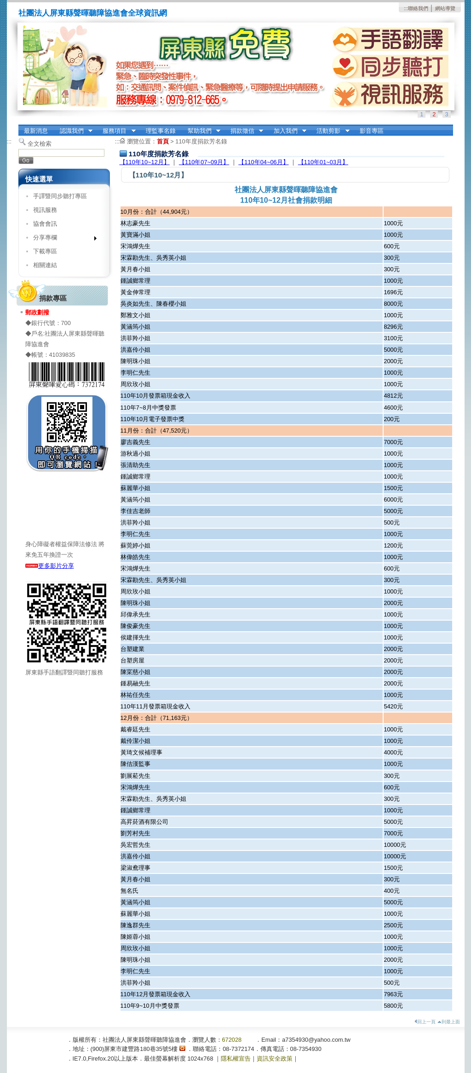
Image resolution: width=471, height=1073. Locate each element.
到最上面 (448, 1021)
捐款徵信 (243, 131)
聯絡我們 (418, 8)
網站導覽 (445, 8)
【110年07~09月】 (204, 162)
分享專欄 (62, 239)
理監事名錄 (161, 130)
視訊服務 (45, 209)
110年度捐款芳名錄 (201, 141)
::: (406, 8)
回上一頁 (425, 1021)
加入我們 (287, 131)
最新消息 (36, 130)
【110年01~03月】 (323, 162)
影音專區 (372, 130)
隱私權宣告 (236, 1058)
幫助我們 (201, 131)
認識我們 (73, 131)
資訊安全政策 (275, 1058)
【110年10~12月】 (145, 162)
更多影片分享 (49, 565)
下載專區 (45, 251)
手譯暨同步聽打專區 (60, 196)
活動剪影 (330, 131)
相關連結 (45, 265)
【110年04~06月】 (263, 162)
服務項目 (116, 131)
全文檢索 (40, 143)
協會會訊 (45, 223)
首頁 (163, 141)
